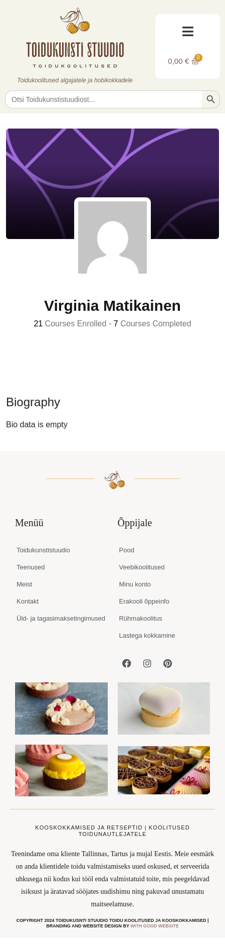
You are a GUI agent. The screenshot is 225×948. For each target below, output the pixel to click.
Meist (24, 584)
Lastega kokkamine (147, 635)
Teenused (31, 567)
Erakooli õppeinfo (144, 601)
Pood (126, 550)
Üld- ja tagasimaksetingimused (61, 618)
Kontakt (28, 601)
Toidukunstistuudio (43, 550)
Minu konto (135, 584)
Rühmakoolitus (140, 618)
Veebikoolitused (142, 567)
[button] (187, 31)
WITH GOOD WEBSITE (154, 925)
